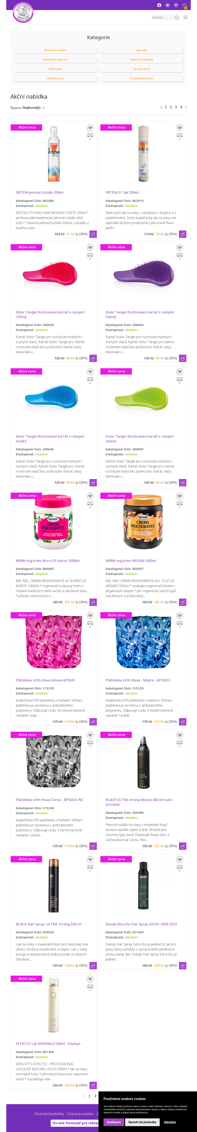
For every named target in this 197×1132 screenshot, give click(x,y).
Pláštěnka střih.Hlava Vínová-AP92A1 (45, 680)
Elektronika (55, 69)
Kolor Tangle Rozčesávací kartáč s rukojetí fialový (140, 314)
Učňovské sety (55, 78)
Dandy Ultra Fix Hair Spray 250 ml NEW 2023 (141, 924)
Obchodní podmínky (49, 1113)
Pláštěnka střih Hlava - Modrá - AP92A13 (138, 680)
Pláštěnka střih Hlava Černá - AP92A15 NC (49, 799)
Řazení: (16, 108)
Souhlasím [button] (114, 1122)
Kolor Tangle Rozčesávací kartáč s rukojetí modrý (50, 438)
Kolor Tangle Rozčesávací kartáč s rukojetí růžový (50, 314)
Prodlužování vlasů (141, 78)
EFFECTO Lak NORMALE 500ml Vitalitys (50, 1043)
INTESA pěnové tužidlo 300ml (41, 192)
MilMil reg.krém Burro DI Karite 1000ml (48, 560)
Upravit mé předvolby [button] (142, 1122)
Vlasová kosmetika (55, 50)
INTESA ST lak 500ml (123, 192)
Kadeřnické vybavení (55, 60)
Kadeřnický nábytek (141, 60)
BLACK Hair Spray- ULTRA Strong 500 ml (51, 924)
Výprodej (141, 50)
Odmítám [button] (170, 1122)
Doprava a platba (80, 1113)
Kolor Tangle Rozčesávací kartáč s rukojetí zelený (140, 438)
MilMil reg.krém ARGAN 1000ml (131, 560)
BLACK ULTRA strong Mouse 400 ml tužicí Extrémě (139, 802)
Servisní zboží (141, 69)
